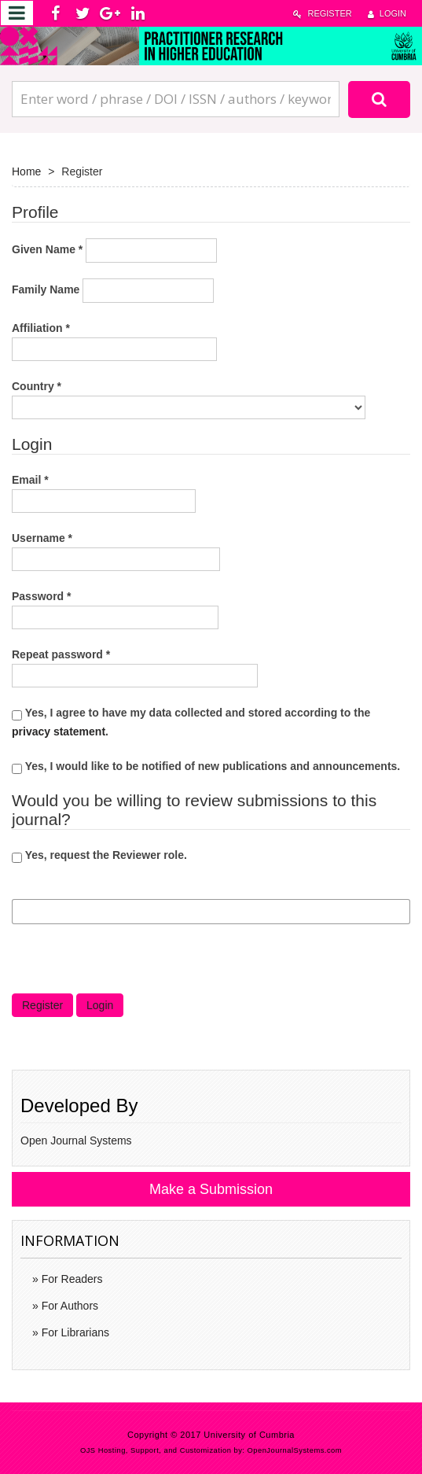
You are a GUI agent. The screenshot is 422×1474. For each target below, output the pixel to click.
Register (322, 14)
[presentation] (131, 962)
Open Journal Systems (76, 1140)
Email (104, 491)
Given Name (114, 250)
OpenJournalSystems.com (295, 1450)
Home (26, 171)
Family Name (113, 290)
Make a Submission (211, 1189)
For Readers (71, 1279)
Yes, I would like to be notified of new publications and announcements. (206, 767)
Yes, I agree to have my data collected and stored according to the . (191, 722)
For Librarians (74, 1332)
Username (116, 550)
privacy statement (58, 731)
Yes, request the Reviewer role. (99, 856)
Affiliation (114, 340)
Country (188, 398)
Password (115, 608)
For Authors (68, 1305)
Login (387, 14)
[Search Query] (175, 99)
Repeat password (135, 666)
